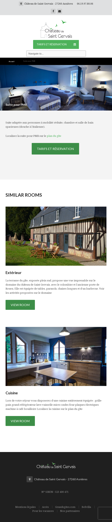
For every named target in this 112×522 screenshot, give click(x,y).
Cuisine (12, 393)
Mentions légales (25, 507)
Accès (45, 507)
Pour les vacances (43, 511)
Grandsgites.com (65, 507)
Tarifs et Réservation (58, 44)
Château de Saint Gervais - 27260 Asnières (46, 3)
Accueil (11, 61)
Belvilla (86, 507)
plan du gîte (54, 136)
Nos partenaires (70, 511)
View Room (20, 305)
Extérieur (14, 272)
